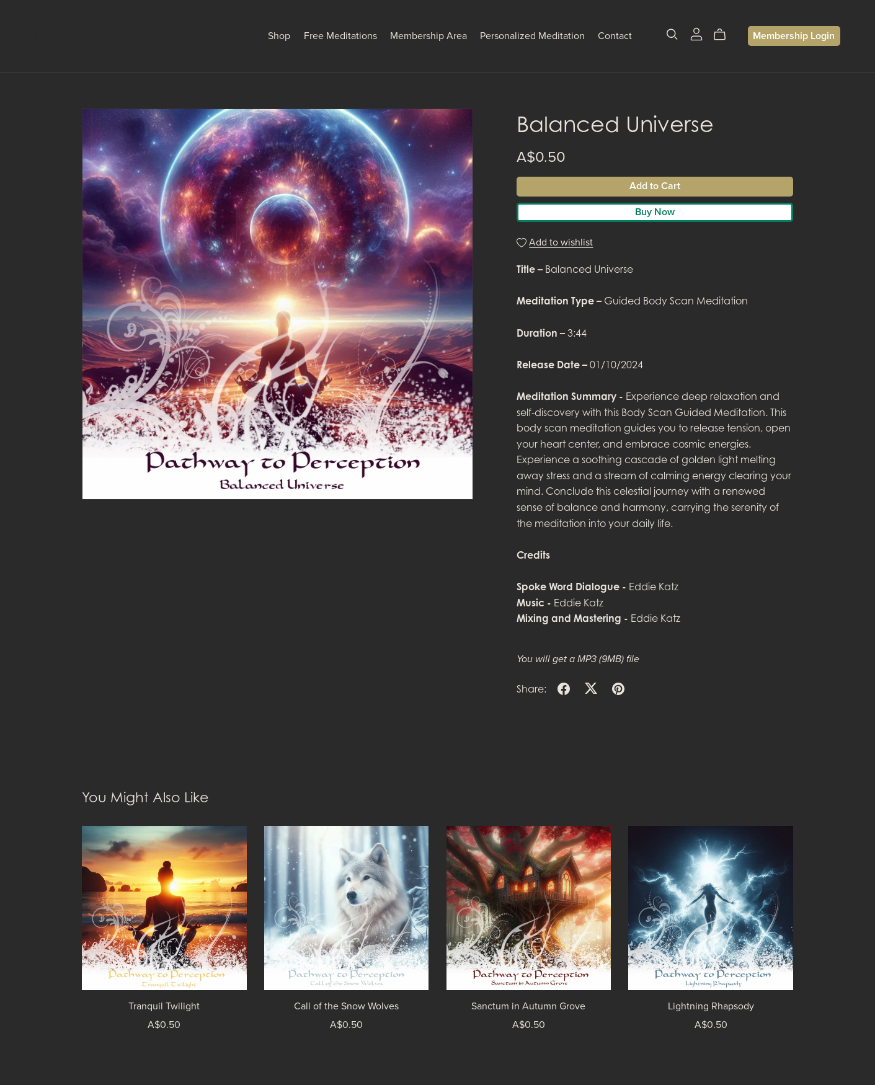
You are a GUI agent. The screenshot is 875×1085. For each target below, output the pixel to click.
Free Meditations (340, 36)
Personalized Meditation (532, 36)
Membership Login (794, 36)
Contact (615, 36)
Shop (279, 36)
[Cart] (724, 35)
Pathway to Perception (111, 36)
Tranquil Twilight (164, 1006)
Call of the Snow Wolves (346, 1006)
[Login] (696, 33)
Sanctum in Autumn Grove (528, 1006)
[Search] (672, 34)
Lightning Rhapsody (711, 1006)
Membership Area (428, 36)
